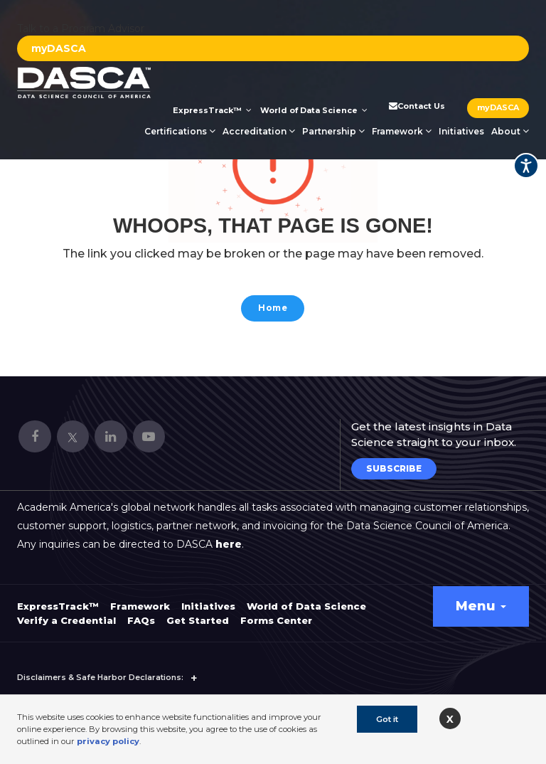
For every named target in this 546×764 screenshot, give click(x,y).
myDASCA (58, 48)
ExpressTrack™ (212, 110)
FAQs (141, 612)
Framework (402, 131)
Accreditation (259, 131)
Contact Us (416, 106)
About (510, 131)
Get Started (197, 612)
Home (272, 310)
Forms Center (276, 612)
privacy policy (108, 741)
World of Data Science (314, 110)
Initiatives (461, 131)
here (228, 536)
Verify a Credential (66, 612)
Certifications (179, 131)
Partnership (333, 131)
